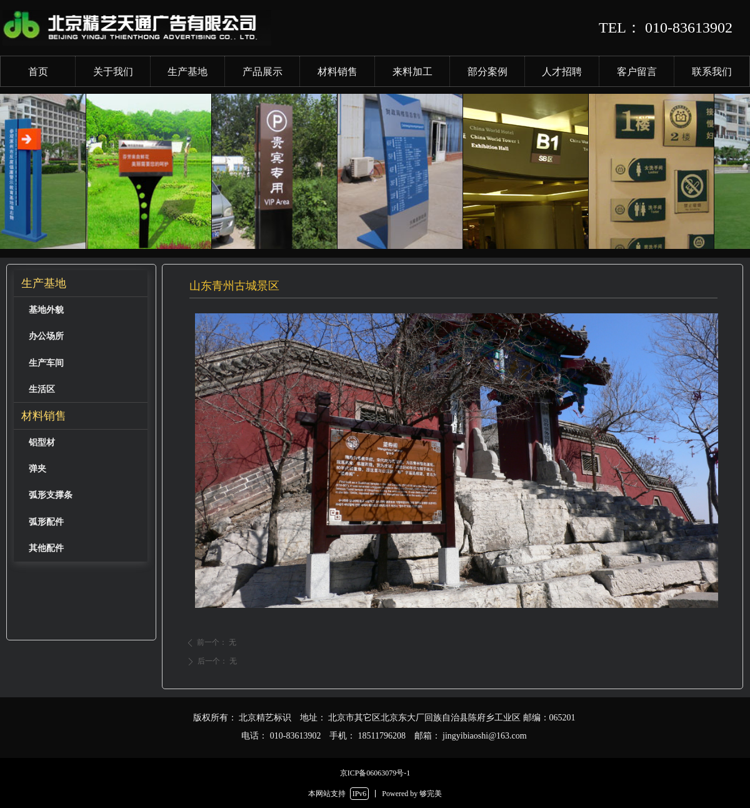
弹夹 (37, 468)
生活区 (42, 389)
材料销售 (43, 416)
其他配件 (46, 548)
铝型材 (42, 442)
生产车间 (46, 363)
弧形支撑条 (50, 495)
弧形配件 (46, 522)
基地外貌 (46, 310)
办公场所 (46, 336)
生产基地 (43, 283)
